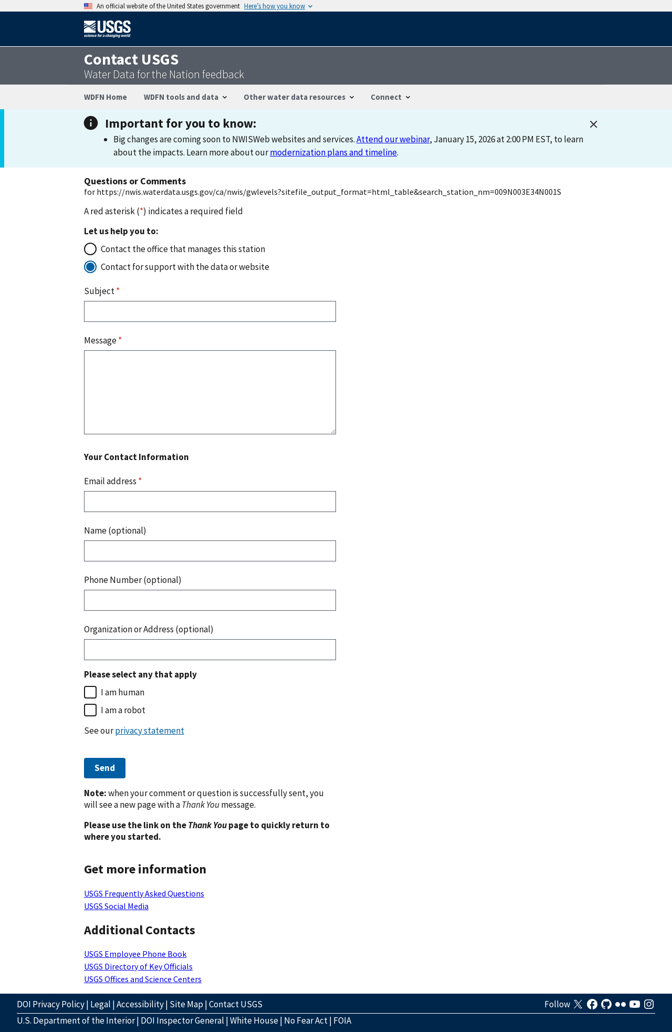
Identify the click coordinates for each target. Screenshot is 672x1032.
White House (254, 1020)
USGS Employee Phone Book (135, 953)
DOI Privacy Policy (51, 1004)
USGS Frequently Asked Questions (144, 893)
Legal (100, 1004)
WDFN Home (105, 97)
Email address (113, 481)
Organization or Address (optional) (149, 629)
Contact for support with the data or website (185, 267)
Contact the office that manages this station (183, 249)
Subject (102, 291)
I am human (122, 692)
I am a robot (123, 710)
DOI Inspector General (182, 1020)
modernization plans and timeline (333, 152)
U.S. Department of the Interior (76, 1020)
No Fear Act (306, 1020)
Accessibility (140, 1004)
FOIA (342, 1020)
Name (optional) (115, 530)
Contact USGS (235, 1004)
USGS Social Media (116, 906)
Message (103, 340)
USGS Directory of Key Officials (138, 966)
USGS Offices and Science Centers (143, 979)
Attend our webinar (392, 139)
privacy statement (149, 730)
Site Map (186, 1004)
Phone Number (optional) (133, 580)
